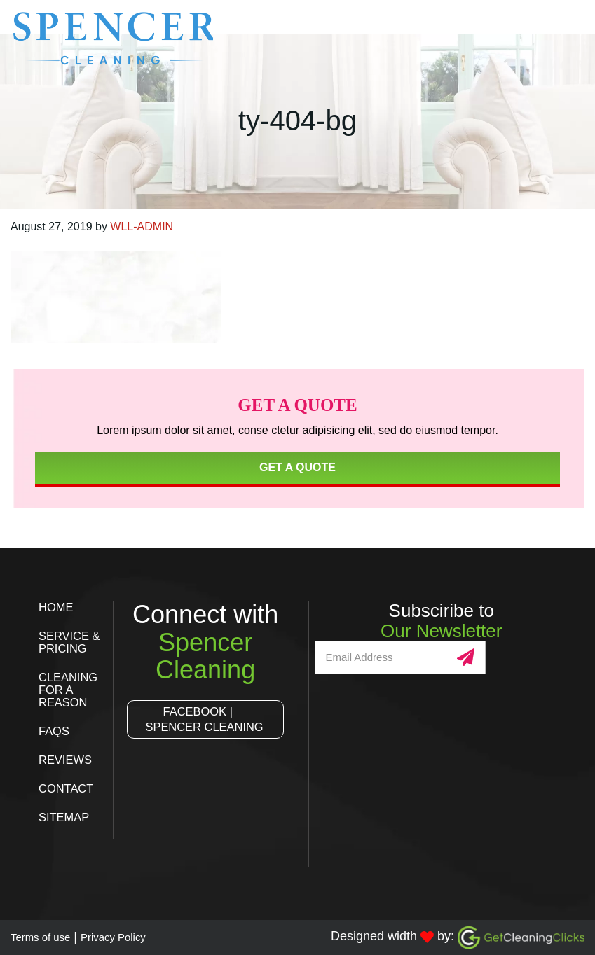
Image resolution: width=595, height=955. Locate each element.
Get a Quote (297, 467)
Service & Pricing (71, 642)
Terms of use (47, 937)
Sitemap (66, 817)
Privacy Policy (132, 937)
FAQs (55, 731)
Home (57, 607)
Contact (69, 788)
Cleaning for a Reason (71, 689)
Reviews (68, 760)
